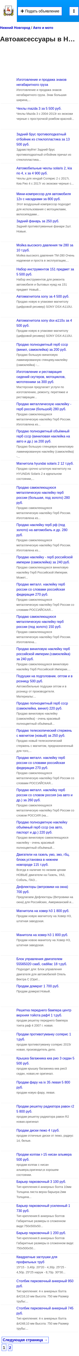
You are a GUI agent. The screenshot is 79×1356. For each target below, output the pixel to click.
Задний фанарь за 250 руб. (37, 221)
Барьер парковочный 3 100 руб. (41, 1181)
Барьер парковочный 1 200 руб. (41, 1233)
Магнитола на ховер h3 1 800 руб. (42, 911)
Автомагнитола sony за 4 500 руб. (42, 296)
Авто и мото (43, 28)
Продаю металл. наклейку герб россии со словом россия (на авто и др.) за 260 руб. (44, 795)
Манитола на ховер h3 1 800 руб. (42, 935)
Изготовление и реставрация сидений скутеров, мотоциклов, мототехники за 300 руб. (41, 377)
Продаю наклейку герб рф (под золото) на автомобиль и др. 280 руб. (41, 530)
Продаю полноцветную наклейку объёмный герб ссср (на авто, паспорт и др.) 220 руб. (41, 827)
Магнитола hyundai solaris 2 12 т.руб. (45, 463)
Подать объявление (39, 11)
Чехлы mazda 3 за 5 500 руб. (39, 108)
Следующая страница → (25, 1340)
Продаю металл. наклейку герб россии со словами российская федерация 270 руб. (40, 589)
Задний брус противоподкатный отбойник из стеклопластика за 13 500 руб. (43, 139)
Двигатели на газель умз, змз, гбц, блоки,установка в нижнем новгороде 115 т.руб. (43, 859)
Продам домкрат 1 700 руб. (37, 986)
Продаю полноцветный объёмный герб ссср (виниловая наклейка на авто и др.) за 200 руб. (43, 436)
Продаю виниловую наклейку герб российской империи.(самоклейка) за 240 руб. (43, 654)
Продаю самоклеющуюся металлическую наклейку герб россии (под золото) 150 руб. (40, 622)
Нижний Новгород (15, 28)
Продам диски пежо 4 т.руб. (38, 1130)
